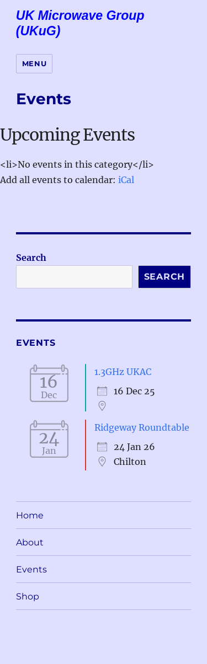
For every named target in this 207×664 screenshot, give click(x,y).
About (30, 542)
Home (30, 515)
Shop (27, 596)
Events (31, 569)
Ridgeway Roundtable (141, 427)
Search (31, 257)
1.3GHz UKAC (122, 371)
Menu (34, 63)
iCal (126, 179)
